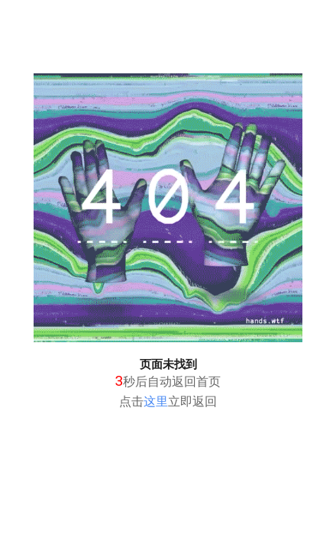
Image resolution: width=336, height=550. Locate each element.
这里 (156, 401)
